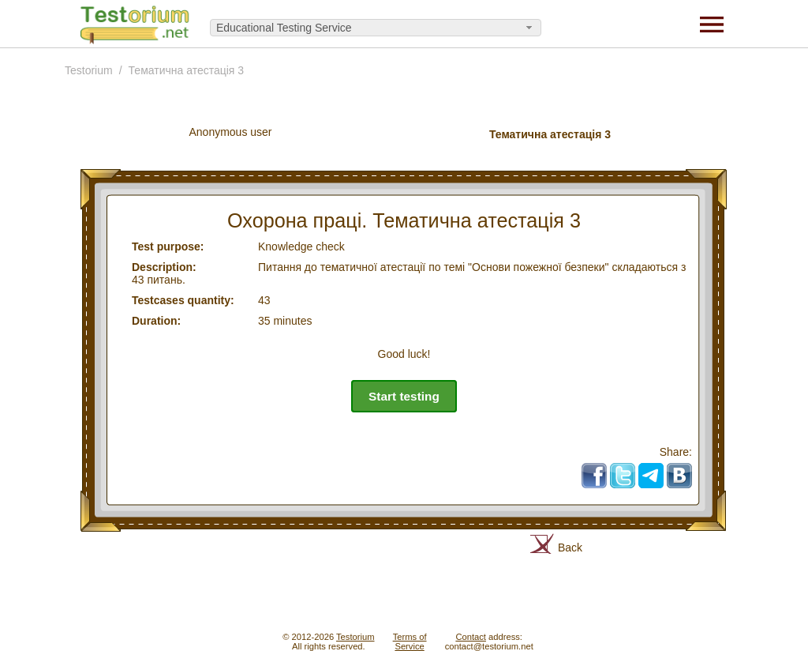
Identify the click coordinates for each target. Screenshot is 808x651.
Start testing (404, 396)
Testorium (89, 70)
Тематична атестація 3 (187, 70)
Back (570, 547)
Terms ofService (410, 641)
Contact (470, 637)
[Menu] (712, 23)
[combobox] (375, 27)
